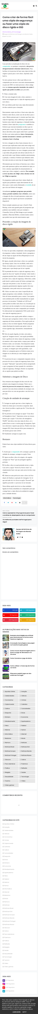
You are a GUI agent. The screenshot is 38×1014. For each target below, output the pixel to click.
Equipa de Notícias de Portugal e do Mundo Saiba (24, 531)
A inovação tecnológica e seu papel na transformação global (22, 644)
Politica (6, 941)
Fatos (6, 876)
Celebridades (8, 830)
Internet (6, 892)
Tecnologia (8, 957)
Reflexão (7, 944)
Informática (8, 889)
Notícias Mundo (9, 918)
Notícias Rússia (9, 924)
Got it (24, 1012)
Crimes (6, 840)
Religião (7, 947)
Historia (6, 882)
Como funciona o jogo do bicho (21, 658)
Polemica (7, 937)
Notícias (7, 905)
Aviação (7, 827)
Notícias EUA (8, 911)
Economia (7, 866)
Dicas (6, 860)
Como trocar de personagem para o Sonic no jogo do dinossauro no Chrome (22, 652)
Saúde (6, 950)
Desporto (7, 856)
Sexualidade (8, 954)
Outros (6, 931)
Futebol (6, 879)
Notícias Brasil (8, 908)
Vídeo (6, 963)
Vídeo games (8, 967)
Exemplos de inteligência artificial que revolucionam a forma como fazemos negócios (21, 637)
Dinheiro (7, 863)
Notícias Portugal (9, 921)
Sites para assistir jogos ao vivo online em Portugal (20, 674)
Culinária (7, 847)
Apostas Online (9, 824)
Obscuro (7, 928)
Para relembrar (9, 934)
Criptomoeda (8, 843)
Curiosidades (8, 853)
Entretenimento (9, 869)
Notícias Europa (9, 915)
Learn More (16, 1012)
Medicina (7, 895)
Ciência (6, 834)
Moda (6, 898)
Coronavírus (8, 837)
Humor (6, 886)
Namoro (7, 902)
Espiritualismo (8, 873)
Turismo (6, 960)
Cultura (6, 850)
